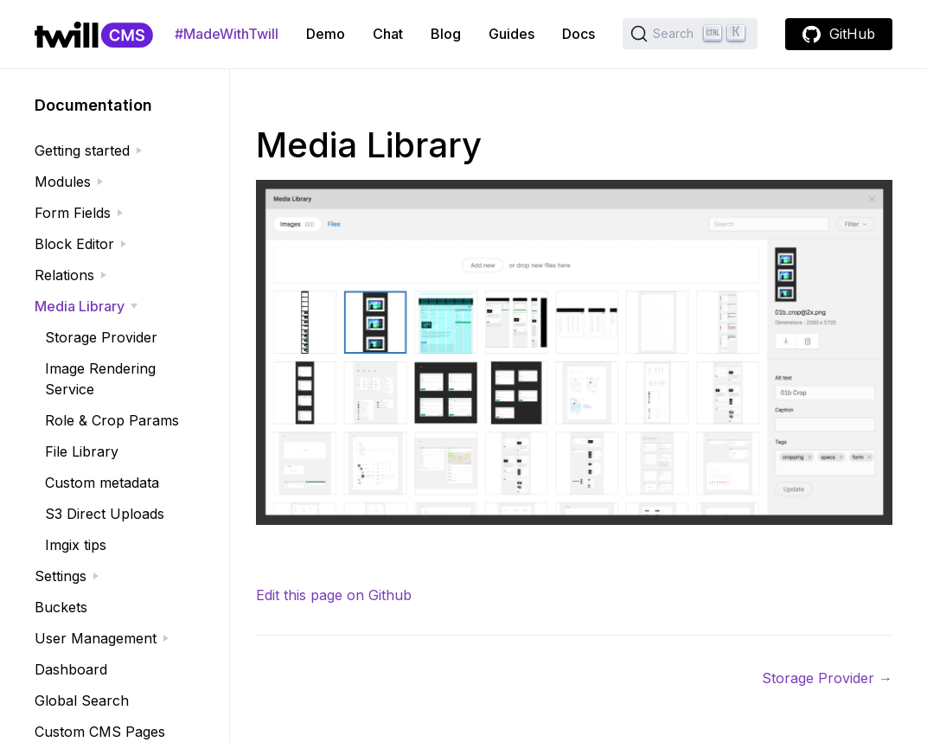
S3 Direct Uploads (104, 513)
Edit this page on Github (334, 595)
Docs (578, 33)
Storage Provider (101, 337)
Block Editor (74, 244)
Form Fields (73, 212)
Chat (388, 33)
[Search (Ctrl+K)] (690, 33)
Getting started (82, 150)
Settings (60, 576)
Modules (63, 181)
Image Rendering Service (100, 379)
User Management (96, 638)
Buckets (61, 607)
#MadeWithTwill (226, 33)
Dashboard (71, 669)
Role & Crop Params (112, 420)
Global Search (82, 700)
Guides (511, 33)
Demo (325, 33)
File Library (81, 451)
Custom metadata (102, 482)
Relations (64, 275)
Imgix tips (75, 544)
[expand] (139, 150)
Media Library (80, 306)
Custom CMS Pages (100, 731)
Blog (446, 33)
